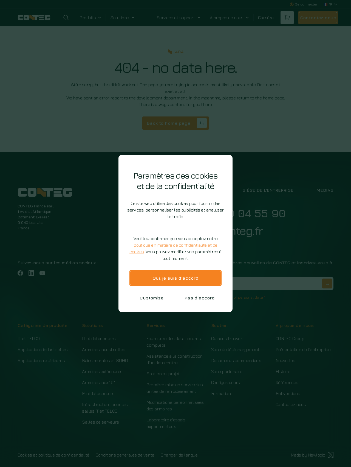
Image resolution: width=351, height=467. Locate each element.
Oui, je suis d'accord (175, 278)
